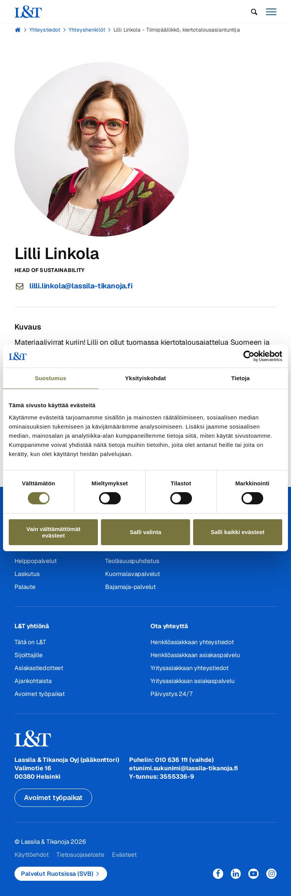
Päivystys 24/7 (171, 694)
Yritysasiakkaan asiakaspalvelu (192, 681)
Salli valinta (145, 532)
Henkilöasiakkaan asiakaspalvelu (195, 655)
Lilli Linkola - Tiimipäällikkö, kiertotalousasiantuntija (177, 29)
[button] (254, 12)
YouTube (253, 874)
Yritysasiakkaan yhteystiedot (189, 668)
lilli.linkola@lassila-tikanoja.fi (81, 286)
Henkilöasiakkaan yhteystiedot (191, 642)
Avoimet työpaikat (39, 694)
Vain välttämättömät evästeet (53, 532)
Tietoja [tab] (240, 378)
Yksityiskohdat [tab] (145, 378)
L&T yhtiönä (31, 626)
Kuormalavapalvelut (132, 574)
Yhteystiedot (44, 29)
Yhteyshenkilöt (87, 29)
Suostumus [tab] (50, 378)
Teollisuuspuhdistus (132, 561)
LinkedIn (236, 874)
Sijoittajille (28, 655)
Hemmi (17, 29)
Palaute (24, 587)
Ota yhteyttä (169, 626)
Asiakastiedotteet (38, 668)
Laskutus (26, 574)
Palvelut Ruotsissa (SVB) (57, 874)
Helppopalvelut (35, 561)
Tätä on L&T (30, 642)
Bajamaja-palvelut (130, 587)
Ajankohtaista (33, 681)
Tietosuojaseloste (80, 855)
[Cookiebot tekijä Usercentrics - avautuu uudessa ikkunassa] (249, 356)
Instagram (271, 874)
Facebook (218, 874)
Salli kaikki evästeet (237, 532)
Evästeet (124, 855)
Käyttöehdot (31, 855)
